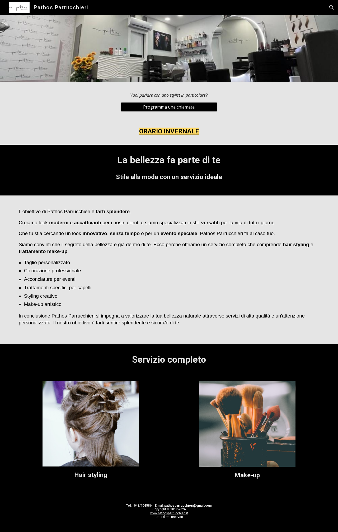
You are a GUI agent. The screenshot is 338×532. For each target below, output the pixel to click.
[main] (169, 95)
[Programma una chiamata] (169, 107)
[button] (331, 7)
